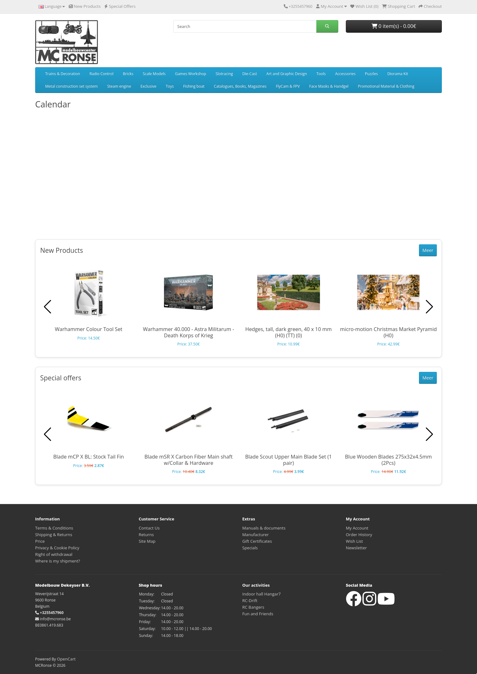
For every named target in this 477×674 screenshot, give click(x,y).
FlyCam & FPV (288, 86)
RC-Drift (249, 600)
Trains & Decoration (62, 73)
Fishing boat (194, 86)
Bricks (128, 73)
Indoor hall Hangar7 (261, 594)
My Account (357, 528)
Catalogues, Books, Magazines (240, 86)
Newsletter (356, 548)
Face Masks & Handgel (328, 86)
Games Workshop (190, 73)
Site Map (147, 541)
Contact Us (149, 528)
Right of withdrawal (53, 554)
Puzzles (371, 73)
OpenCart (66, 659)
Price (40, 541)
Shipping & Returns (53, 534)
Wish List (354, 541)
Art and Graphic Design (286, 73)
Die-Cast (249, 73)
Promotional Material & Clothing (386, 86)
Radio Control (101, 73)
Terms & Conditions (54, 528)
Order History (359, 534)
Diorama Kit (397, 73)
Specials (250, 548)
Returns (146, 534)
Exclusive (149, 86)
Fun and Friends (257, 614)
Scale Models (154, 73)
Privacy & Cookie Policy (57, 548)
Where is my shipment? (57, 561)
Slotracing (224, 73)
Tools (321, 73)
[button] (429, 307)
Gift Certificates (257, 541)
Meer (427, 250)
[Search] (244, 26)
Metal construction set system (71, 86)
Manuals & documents (264, 528)
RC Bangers (253, 607)
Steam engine (119, 86)
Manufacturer (255, 534)
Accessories (345, 73)
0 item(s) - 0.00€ (394, 26)
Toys (170, 86)
